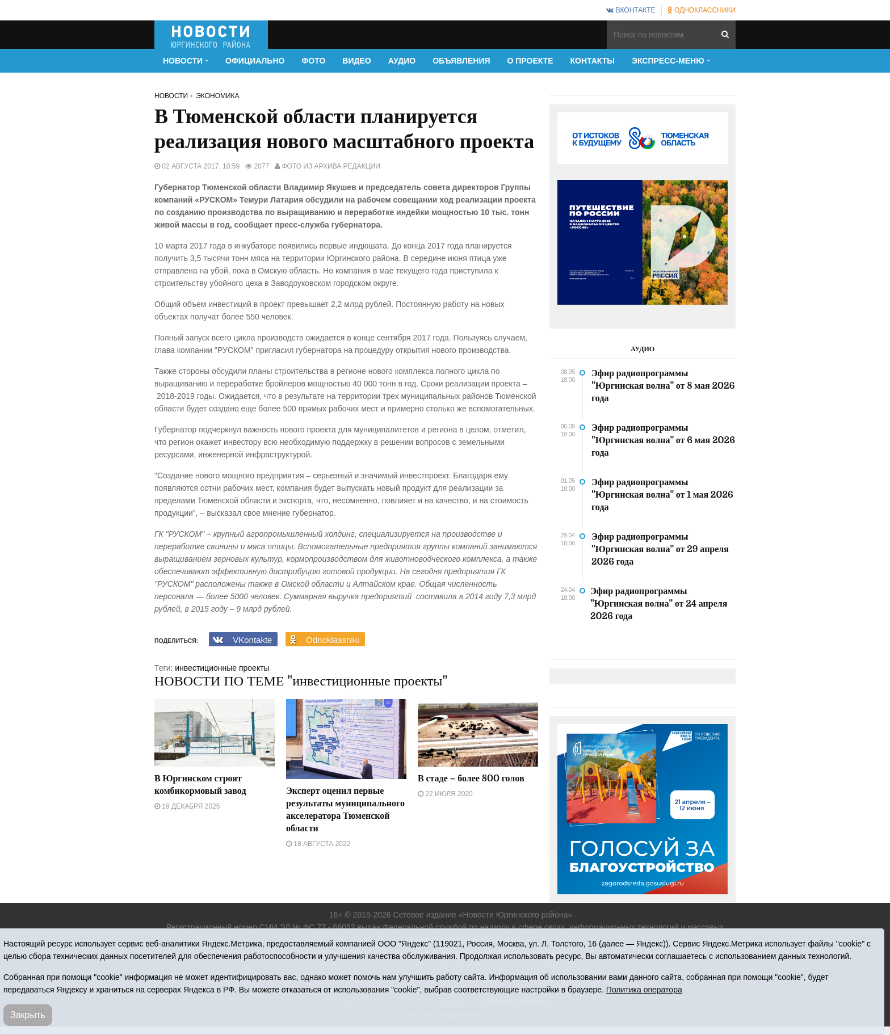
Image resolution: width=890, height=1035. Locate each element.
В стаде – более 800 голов (471, 778)
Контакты (592, 60)
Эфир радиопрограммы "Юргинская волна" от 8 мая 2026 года (662, 385)
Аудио (402, 60)
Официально (254, 60)
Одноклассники (701, 10)
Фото (313, 60)
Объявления (461, 60)
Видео (356, 60)
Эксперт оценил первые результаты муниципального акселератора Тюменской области (345, 810)
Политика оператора (644, 989)
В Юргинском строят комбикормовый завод (200, 784)
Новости (171, 96)
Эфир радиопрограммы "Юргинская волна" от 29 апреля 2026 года (660, 549)
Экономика (217, 96)
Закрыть (27, 1015)
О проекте (530, 60)
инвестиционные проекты (222, 667)
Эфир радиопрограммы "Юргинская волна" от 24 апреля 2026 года (658, 603)
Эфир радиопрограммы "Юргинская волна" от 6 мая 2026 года (663, 440)
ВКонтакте (630, 10)
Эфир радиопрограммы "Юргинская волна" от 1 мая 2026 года (662, 494)
